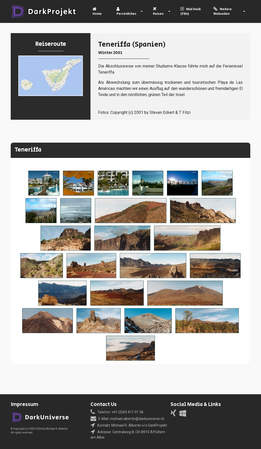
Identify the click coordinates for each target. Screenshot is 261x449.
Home (97, 12)
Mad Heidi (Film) (190, 11)
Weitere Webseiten (222, 11)
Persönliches (126, 12)
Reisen (158, 12)
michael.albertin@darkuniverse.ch (137, 419)
